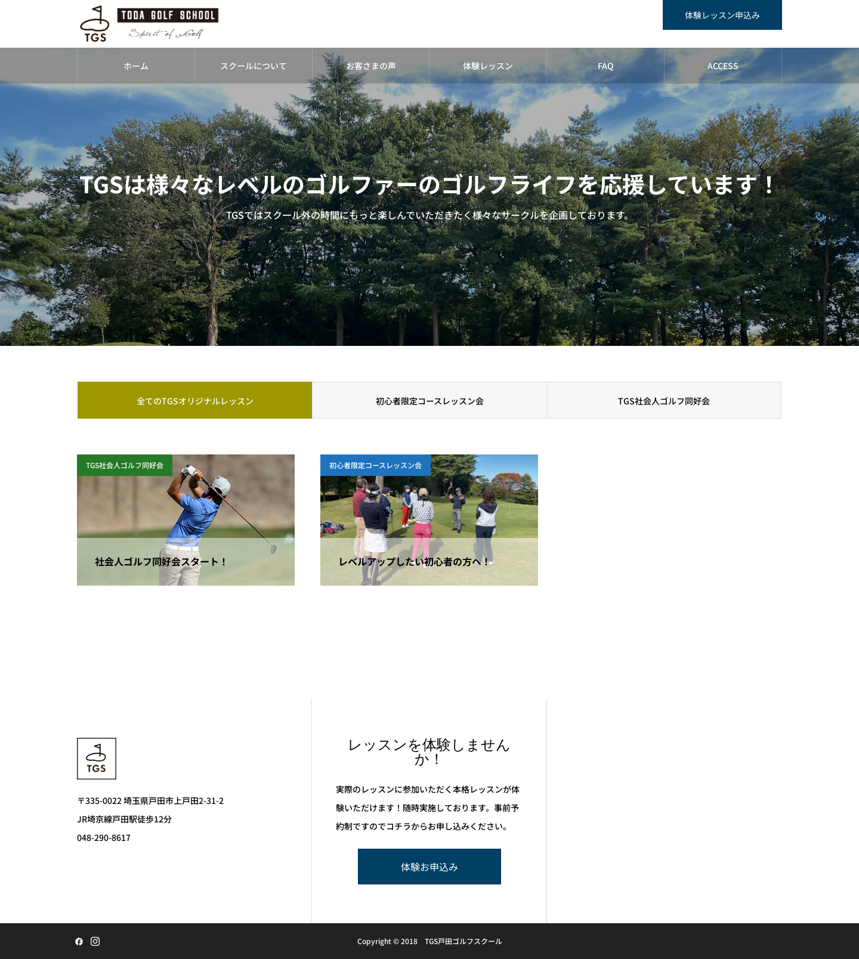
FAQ (606, 66)
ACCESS (723, 66)
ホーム (136, 66)
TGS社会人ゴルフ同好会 (664, 401)
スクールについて (253, 66)
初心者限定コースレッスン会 (430, 401)
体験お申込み (429, 866)
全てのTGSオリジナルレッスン (195, 401)
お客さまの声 (371, 66)
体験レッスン (488, 66)
